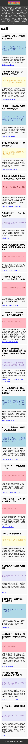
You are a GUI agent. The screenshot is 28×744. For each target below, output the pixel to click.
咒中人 (3, 559)
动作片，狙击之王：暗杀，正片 (10, 459)
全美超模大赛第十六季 (19, 16)
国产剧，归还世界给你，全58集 (10, 305)
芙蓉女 (13, 10)
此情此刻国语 (12, 15)
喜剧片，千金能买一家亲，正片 (10, 342)
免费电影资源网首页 (7, 7)
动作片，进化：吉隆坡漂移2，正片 (11, 492)
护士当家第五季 (15, 21)
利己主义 (4, 735)
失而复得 (19, 10)
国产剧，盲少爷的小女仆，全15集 (11, 699)
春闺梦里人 (5, 9)
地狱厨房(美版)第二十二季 (9, 99)
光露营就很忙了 (6, 238)
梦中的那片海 (20, 12)
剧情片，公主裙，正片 (8, 527)
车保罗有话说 (5, 627)
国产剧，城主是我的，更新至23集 (11, 270)
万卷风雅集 (5, 592)
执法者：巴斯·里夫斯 (15, 9)
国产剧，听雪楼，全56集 (8, 136)
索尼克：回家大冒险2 (7, 666)
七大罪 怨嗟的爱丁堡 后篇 (8, 420)
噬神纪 (7, 10)
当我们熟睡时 (6, 18)
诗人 (24, 7)
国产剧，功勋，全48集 (8, 65)
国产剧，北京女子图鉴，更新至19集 (11, 206)
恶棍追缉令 (18, 7)
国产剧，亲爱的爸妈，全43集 (9, 169)
